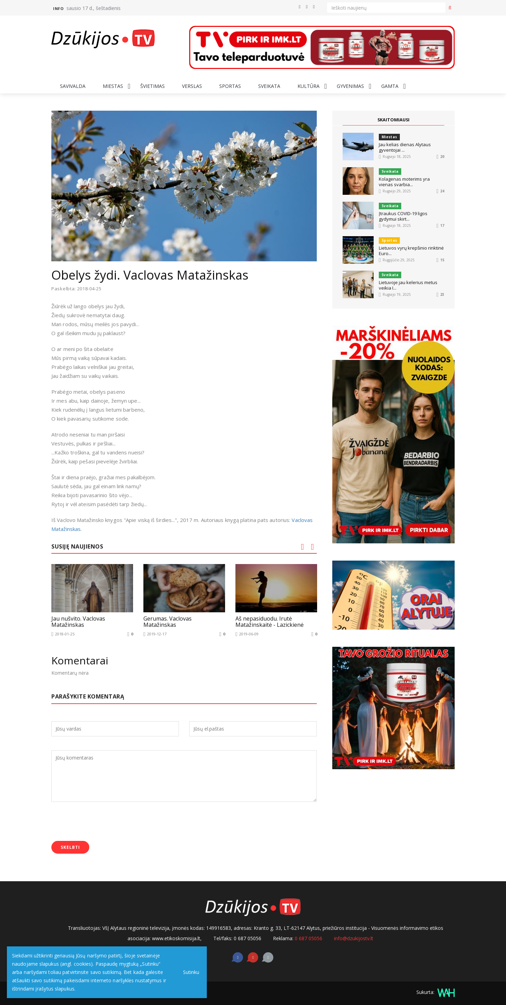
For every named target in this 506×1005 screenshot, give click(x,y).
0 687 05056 (308, 938)
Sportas (230, 86)
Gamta (389, 86)
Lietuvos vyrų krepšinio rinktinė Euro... (411, 251)
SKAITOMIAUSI (393, 120)
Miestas (113, 86)
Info (58, 8)
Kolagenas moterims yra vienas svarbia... (404, 182)
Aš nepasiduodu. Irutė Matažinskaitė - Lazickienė (269, 621)
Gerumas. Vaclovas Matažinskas (167, 621)
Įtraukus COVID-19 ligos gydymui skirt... (403, 216)
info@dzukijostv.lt (353, 938)
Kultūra (308, 86)
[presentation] (103, 822)
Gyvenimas (350, 86)
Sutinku (190, 972)
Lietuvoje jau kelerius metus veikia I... (408, 285)
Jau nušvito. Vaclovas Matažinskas (78, 621)
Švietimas (152, 86)
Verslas (192, 86)
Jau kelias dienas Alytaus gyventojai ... (405, 147)
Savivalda (72, 86)
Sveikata (269, 86)
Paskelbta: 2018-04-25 (76, 289)
